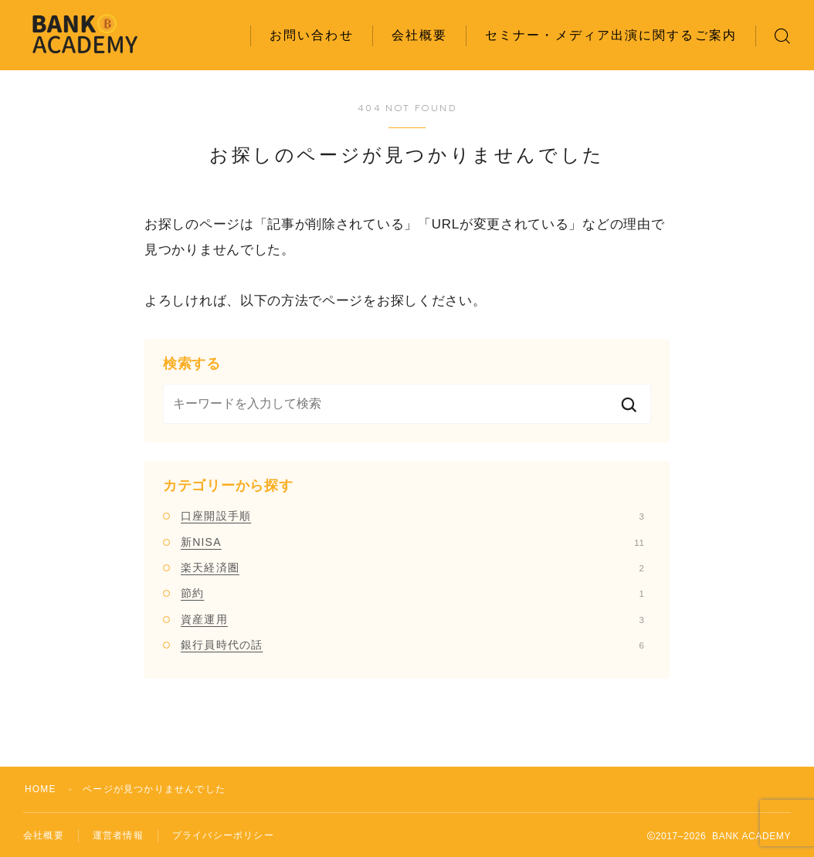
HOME (40, 789)
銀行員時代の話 (412, 645)
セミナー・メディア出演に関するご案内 (611, 35)
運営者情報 (118, 835)
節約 (412, 593)
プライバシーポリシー (223, 835)
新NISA (412, 542)
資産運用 (412, 619)
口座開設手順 (412, 516)
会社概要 (419, 35)
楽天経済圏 (412, 567)
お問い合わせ (312, 35)
